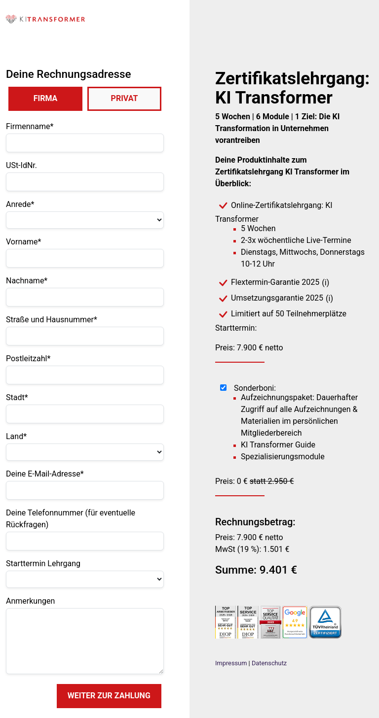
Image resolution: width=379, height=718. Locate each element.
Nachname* (26, 280)
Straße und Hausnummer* (51, 319)
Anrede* (20, 204)
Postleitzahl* (28, 358)
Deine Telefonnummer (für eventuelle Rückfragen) (70, 518)
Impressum (231, 663)
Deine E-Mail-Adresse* (45, 474)
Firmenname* (29, 126)
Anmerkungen (30, 601)
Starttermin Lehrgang (43, 563)
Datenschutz (269, 663)
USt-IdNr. (21, 165)
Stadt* (17, 397)
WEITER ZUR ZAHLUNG (109, 695)
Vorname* (23, 241)
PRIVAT (124, 98)
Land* (16, 436)
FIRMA (46, 98)
